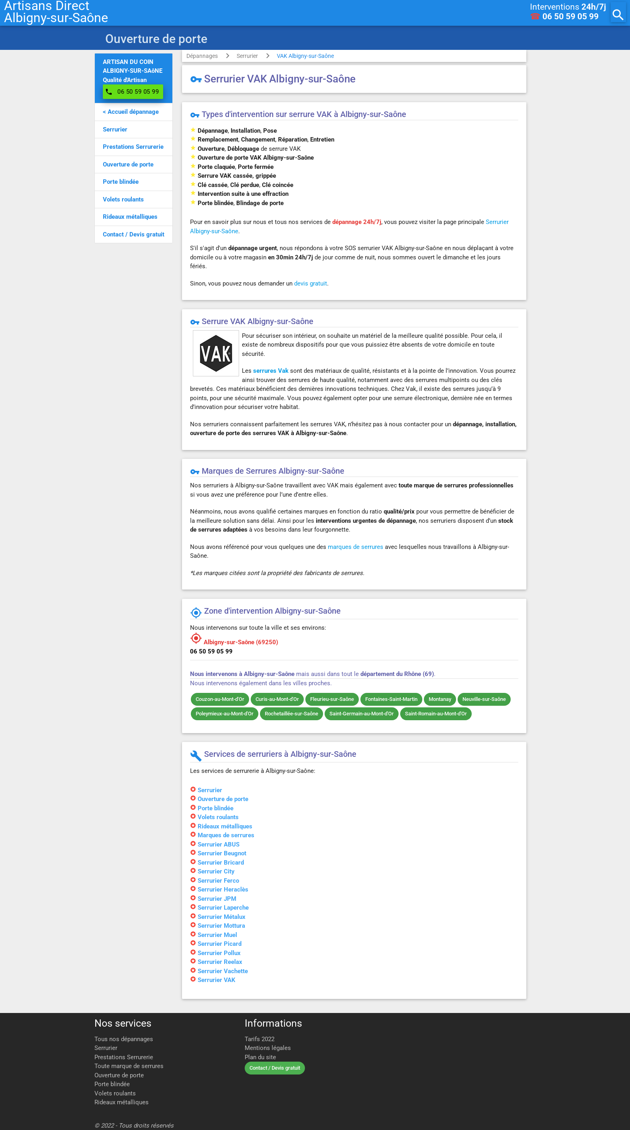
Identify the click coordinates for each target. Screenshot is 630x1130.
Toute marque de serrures (129, 1066)
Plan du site (260, 1057)
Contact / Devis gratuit (275, 1068)
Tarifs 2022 (259, 1039)
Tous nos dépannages (123, 1039)
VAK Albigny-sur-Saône (305, 56)
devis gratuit (310, 283)
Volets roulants (115, 1093)
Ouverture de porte (119, 1075)
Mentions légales (268, 1048)
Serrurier (247, 56)
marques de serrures (355, 547)
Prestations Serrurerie (123, 1057)
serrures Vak (270, 370)
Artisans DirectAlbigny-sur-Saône (56, 12)
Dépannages (202, 56)
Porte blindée (112, 1084)
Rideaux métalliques (121, 1102)
